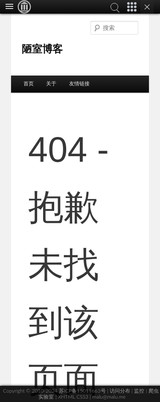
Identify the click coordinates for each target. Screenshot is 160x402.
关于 (51, 84)
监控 (139, 390)
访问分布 (120, 390)
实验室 (46, 396)
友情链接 (79, 84)
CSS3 (82, 396)
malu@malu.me (108, 396)
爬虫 (153, 390)
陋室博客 (42, 49)
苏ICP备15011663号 (82, 390)
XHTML (66, 396)
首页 (28, 84)
